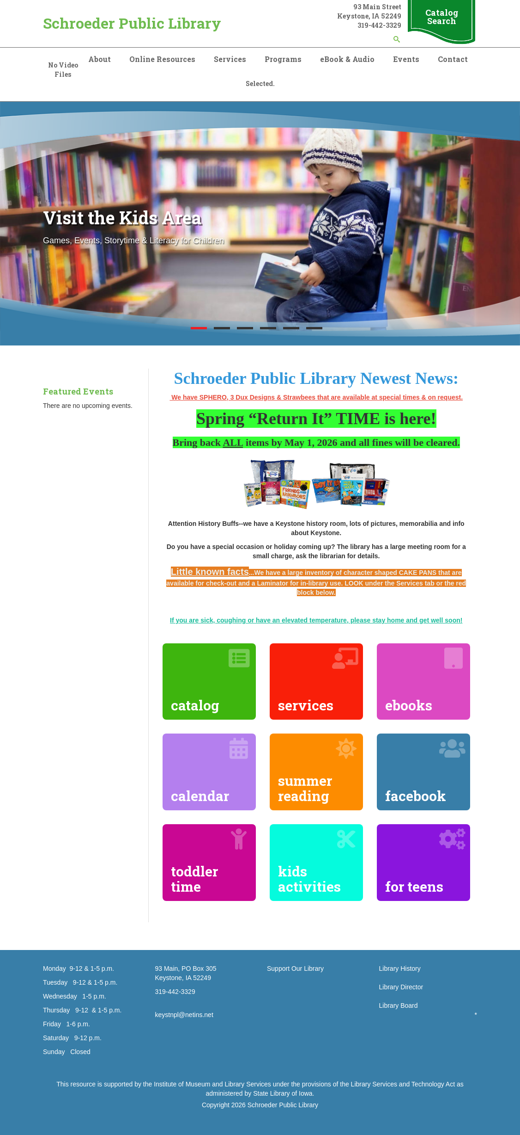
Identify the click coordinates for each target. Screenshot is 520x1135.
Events (406, 59)
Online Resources (162, 59)
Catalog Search (441, 16)
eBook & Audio (347, 59)
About (99, 59)
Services (230, 59)
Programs (283, 59)
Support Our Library (295, 968)
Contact (453, 59)
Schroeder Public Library (132, 23)
